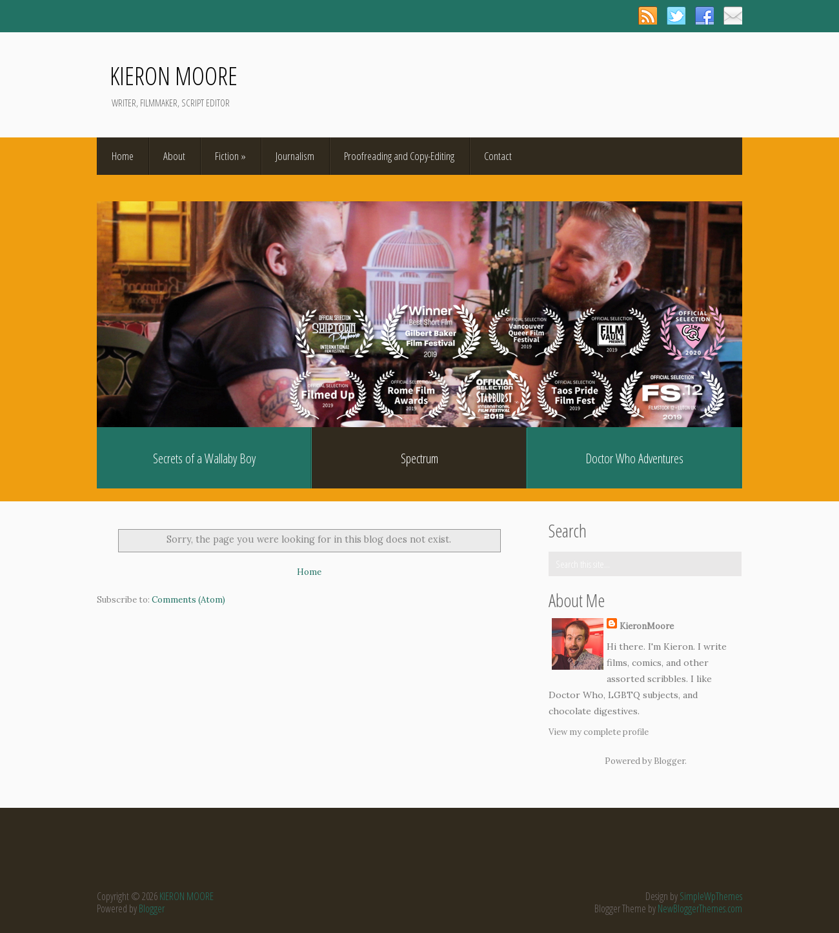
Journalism (295, 155)
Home (123, 155)
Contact (498, 155)
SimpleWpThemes (711, 896)
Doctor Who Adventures (634, 458)
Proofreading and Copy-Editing (399, 155)
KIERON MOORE (174, 75)
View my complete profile (599, 732)
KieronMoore (647, 626)
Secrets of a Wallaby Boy (204, 458)
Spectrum (419, 458)
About (174, 155)
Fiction (230, 155)
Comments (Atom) (188, 599)
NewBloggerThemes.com (700, 908)
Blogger (669, 761)
